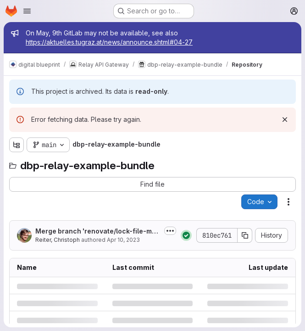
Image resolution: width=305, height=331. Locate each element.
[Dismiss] (284, 119)
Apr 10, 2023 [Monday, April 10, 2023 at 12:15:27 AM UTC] (123, 239)
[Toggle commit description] (170, 231)
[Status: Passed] (186, 235)
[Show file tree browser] (16, 144)
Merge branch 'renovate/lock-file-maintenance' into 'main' (96, 231)
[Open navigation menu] (27, 11)
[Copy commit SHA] (245, 235)
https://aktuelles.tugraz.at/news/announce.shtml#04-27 (109, 42)
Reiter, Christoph (57, 239)
